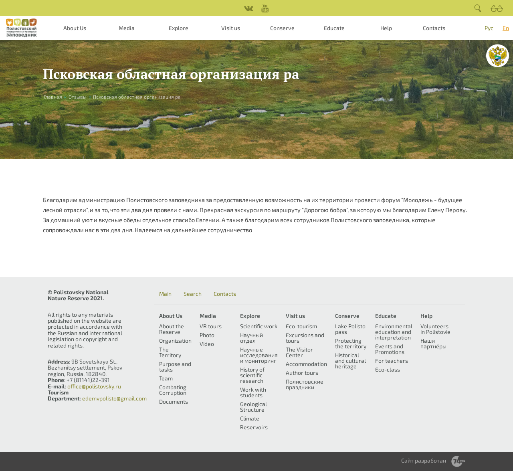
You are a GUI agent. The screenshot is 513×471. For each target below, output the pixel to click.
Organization (175, 340)
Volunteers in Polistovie (435, 329)
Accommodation (306, 363)
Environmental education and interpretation (393, 332)
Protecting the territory (350, 343)
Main (165, 294)
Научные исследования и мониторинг (259, 355)
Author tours (302, 372)
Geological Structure (253, 406)
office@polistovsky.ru (94, 386)
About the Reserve (171, 329)
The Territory (170, 352)
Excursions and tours (305, 338)
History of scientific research (252, 375)
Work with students (253, 392)
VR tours (211, 326)
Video (207, 343)
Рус (489, 27)
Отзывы (78, 96)
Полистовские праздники (304, 384)
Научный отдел (251, 338)
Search (193, 294)
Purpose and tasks (175, 366)
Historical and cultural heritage (350, 361)
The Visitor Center (299, 352)
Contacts (434, 27)
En (506, 27)
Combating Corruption (172, 390)
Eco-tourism (301, 326)
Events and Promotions (389, 349)
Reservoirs (254, 427)
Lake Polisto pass (350, 329)
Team (166, 378)
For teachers (391, 360)
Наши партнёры (433, 343)
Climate (249, 418)
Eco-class (387, 369)
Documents (173, 401)
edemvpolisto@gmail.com (114, 398)
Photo (207, 335)
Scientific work (258, 326)
